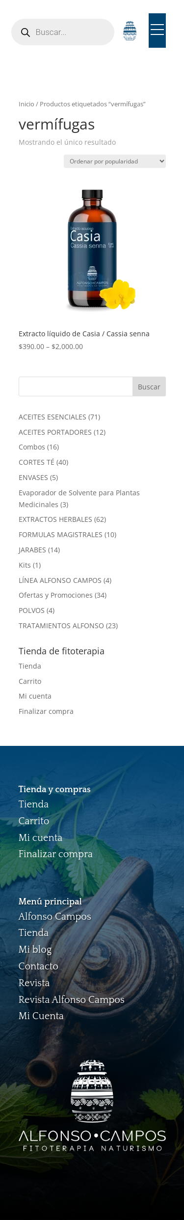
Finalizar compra (46, 711)
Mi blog (35, 949)
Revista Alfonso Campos (72, 1000)
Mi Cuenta (41, 1016)
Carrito (30, 681)
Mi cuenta (35, 696)
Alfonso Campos (55, 916)
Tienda (30, 666)
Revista (34, 983)
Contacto (39, 966)
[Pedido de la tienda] (115, 161)
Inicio (26, 103)
